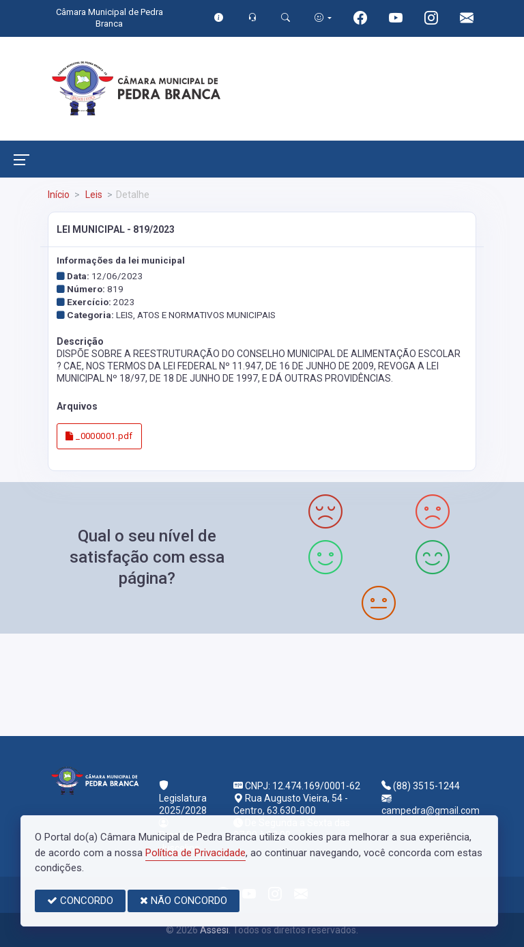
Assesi (214, 929)
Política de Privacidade (195, 853)
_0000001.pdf (99, 436)
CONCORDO (80, 900)
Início (59, 194)
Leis (92, 194)
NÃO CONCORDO (183, 900)
